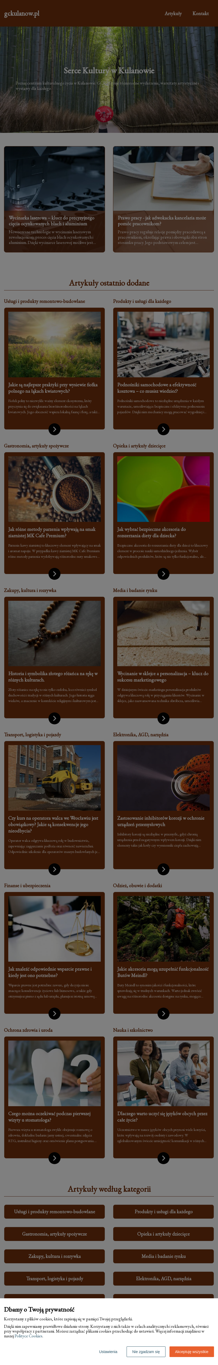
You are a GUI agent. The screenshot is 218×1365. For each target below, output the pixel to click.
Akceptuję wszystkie (191, 1352)
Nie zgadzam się (146, 1352)
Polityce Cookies (28, 1336)
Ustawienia (108, 1352)
